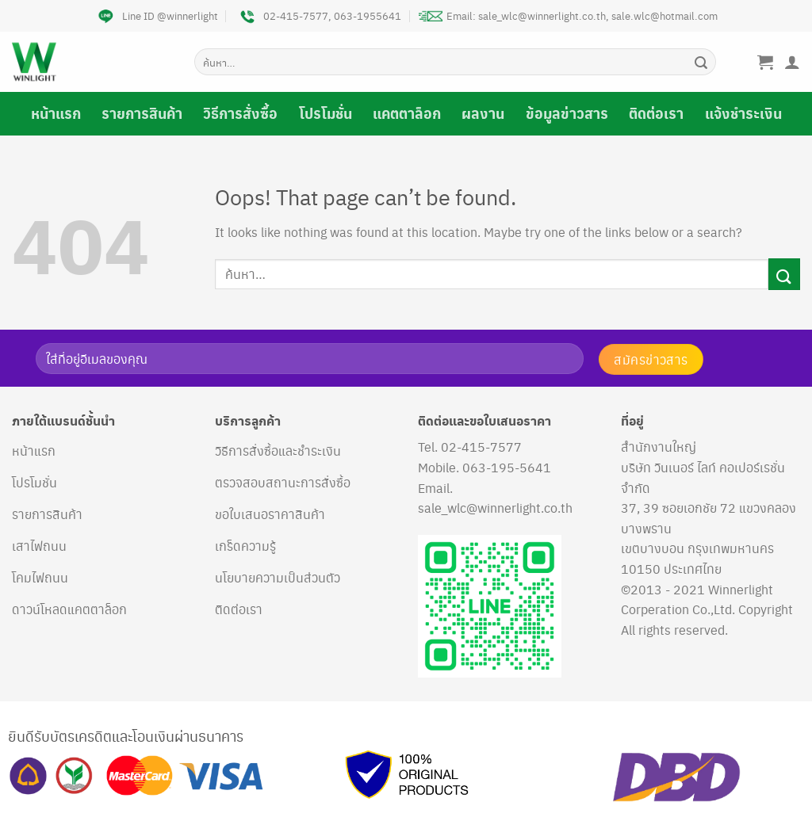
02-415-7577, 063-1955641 (318, 16)
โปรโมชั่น (325, 113)
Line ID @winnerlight (156, 16)
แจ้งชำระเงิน (743, 113)
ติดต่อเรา (656, 113)
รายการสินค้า (142, 113)
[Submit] (701, 61)
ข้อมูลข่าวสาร (567, 113)
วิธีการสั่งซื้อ (240, 113)
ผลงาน (483, 113)
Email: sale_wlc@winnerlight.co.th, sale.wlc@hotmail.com (568, 16)
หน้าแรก (56, 113)
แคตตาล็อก (407, 113)
